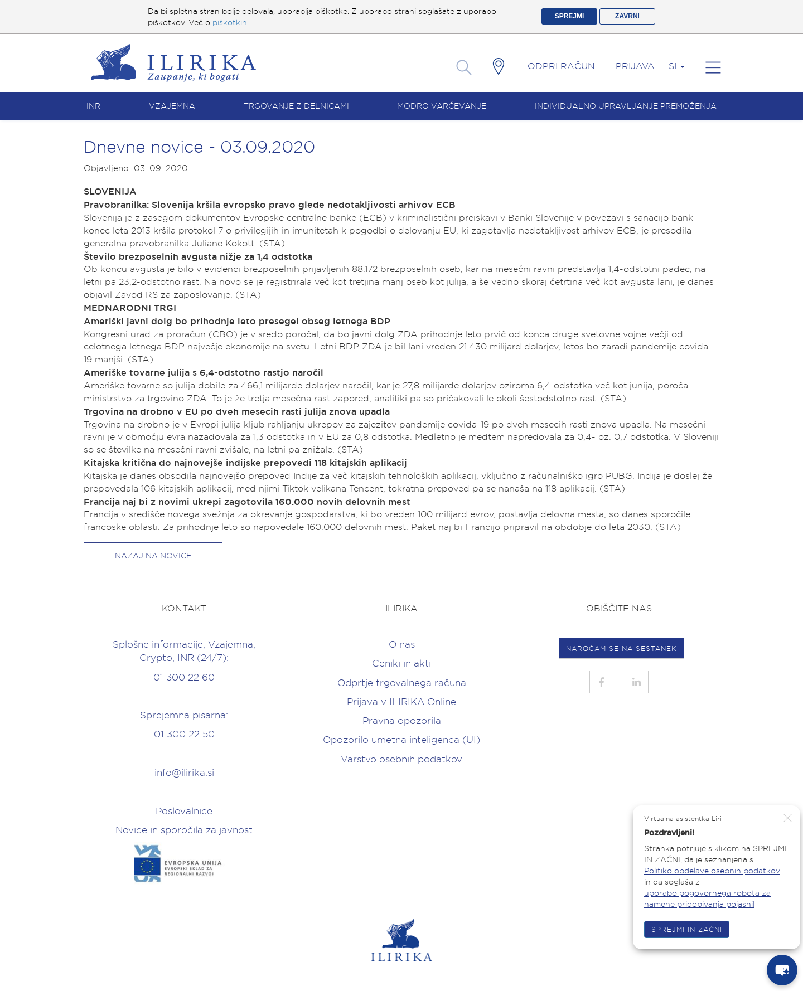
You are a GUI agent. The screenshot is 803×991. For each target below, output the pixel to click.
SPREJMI (569, 16)
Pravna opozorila (401, 721)
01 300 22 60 (184, 677)
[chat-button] (782, 970)
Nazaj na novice (153, 555)
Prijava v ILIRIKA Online (401, 702)
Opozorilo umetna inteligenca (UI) (401, 740)
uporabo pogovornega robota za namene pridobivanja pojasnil (707, 898)
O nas (402, 644)
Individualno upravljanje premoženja (626, 105)
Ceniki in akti (401, 663)
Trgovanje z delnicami (296, 105)
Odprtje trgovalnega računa (401, 683)
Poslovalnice (184, 811)
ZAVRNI (627, 16)
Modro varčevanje (441, 105)
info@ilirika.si (184, 772)
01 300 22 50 (184, 734)
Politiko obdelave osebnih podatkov (712, 870)
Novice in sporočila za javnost (184, 830)
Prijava (635, 66)
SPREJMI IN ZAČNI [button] (686, 929)
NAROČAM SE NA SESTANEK (621, 648)
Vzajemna (172, 105)
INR (93, 105)
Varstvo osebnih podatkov (401, 759)
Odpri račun (561, 66)
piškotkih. (230, 22)
